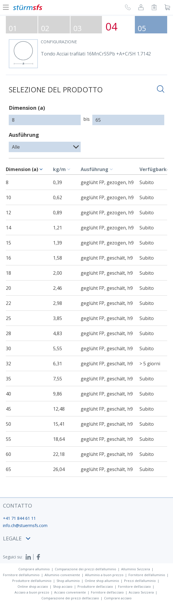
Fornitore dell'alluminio (21, 575)
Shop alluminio (68, 580)
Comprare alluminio (34, 569)
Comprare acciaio (118, 598)
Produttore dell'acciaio (95, 586)
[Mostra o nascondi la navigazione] (6, 7)
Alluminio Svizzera (135, 569)
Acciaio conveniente (70, 592)
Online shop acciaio (32, 586)
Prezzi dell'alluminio (140, 580)
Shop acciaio (63, 586)
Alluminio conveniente (62, 575)
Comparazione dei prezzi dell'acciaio (70, 598)
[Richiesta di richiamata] (128, 8)
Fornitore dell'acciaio (134, 586)
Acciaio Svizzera (141, 592)
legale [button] (16, 538)
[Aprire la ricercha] (160, 89)
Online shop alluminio (102, 580)
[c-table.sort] (42, 169)
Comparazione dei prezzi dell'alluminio (85, 569)
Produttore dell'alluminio (32, 580)
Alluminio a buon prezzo (104, 575)
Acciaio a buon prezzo (32, 592)
